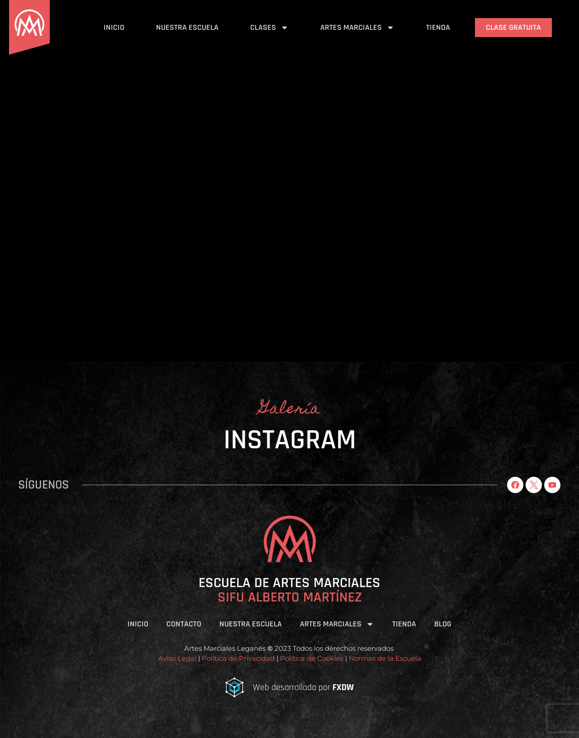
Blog (442, 624)
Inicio (114, 27)
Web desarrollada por (303, 687)
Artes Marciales (357, 27)
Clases (269, 27)
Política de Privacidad (238, 658)
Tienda (438, 27)
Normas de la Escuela (385, 658)
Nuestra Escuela (187, 27)
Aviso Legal (177, 658)
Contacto (183, 624)
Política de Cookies (310, 658)
